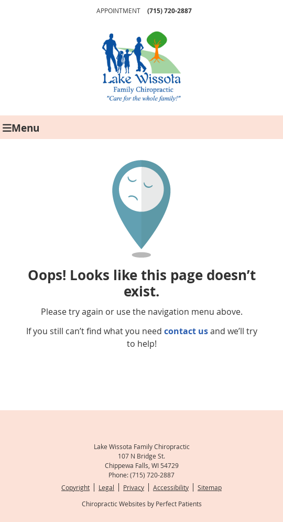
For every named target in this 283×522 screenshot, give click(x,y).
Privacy (133, 487)
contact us (186, 331)
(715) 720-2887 (169, 10)
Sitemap (210, 487)
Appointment (118, 10)
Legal (106, 487)
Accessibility (171, 487)
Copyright (75, 487)
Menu (21, 127)
